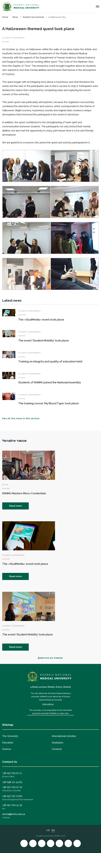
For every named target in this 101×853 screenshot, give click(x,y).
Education (7, 742)
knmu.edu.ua (48, 704)
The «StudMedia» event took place (41, 319)
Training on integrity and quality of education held (50, 361)
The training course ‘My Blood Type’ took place (48, 403)
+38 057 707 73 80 (12, 796)
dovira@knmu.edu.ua (13, 814)
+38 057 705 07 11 (12, 773)
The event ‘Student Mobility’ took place (43, 340)
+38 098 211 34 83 (12, 782)
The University (10, 736)
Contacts (57, 749)
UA (48, 830)
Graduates (57, 742)
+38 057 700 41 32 (12, 805)
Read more (15, 505)
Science (6, 749)
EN (53, 830)
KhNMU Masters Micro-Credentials (24, 493)
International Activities (64, 736)
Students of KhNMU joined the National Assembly (49, 382)
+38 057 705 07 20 (12, 787)
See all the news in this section (22, 418)
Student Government (13, 38)
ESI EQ (5, 485)
